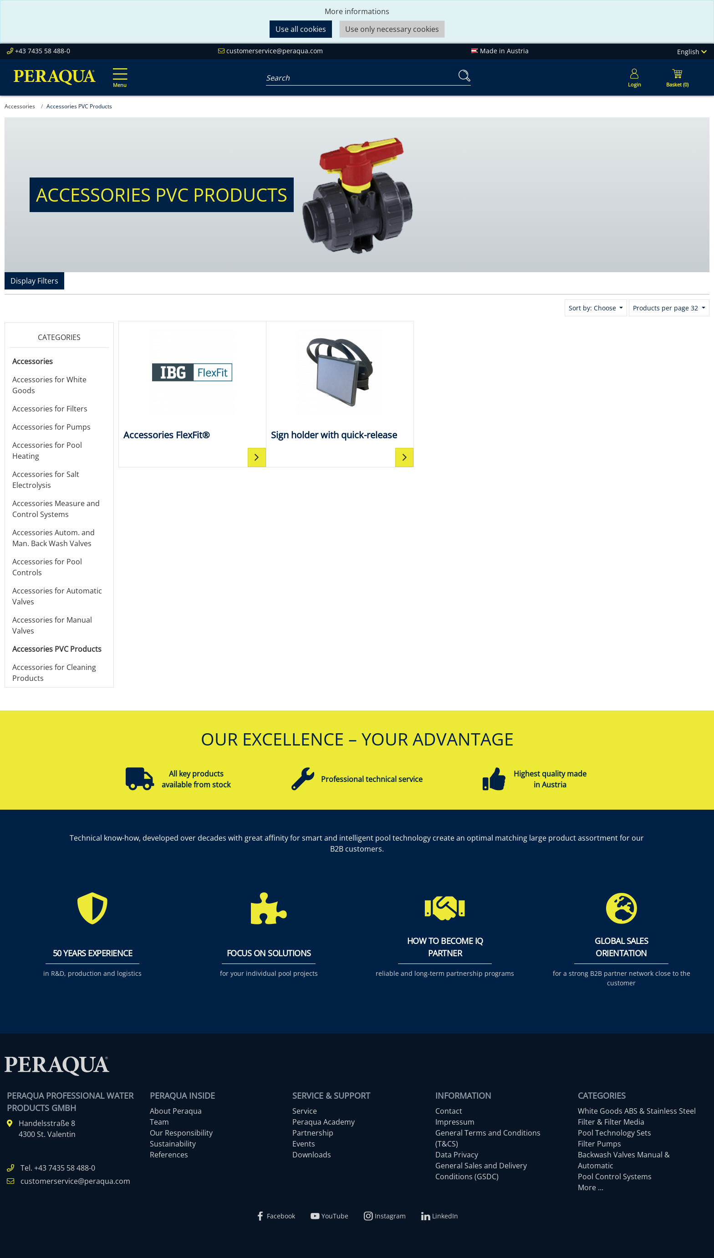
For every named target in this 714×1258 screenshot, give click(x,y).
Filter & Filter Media (611, 1122)
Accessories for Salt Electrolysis (45, 479)
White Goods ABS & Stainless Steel (637, 1111)
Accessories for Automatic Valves (57, 596)
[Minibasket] (677, 77)
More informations (357, 11)
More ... (590, 1187)
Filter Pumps (599, 1144)
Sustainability (173, 1144)
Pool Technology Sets (614, 1133)
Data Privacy (456, 1155)
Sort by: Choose (593, 308)
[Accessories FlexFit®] (192, 384)
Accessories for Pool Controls (47, 567)
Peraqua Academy (323, 1122)
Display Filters (34, 281)
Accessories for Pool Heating (47, 450)
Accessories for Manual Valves (52, 625)
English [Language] (692, 51)
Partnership (312, 1133)
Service (304, 1111)
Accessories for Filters (49, 409)
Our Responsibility (181, 1133)
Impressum (454, 1122)
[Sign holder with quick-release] (340, 384)
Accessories (32, 361)
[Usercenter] (634, 77)
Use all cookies (300, 29)
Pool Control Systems (615, 1177)
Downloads (311, 1155)
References (169, 1155)
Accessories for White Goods (49, 385)
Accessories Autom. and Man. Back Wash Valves (53, 538)
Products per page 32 (666, 308)
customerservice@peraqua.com (274, 50)
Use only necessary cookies (392, 29)
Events (303, 1144)
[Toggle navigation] (118, 71)
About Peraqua (176, 1111)
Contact (448, 1111)
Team (159, 1122)
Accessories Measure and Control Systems (56, 508)
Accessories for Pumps (51, 427)
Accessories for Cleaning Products (54, 672)
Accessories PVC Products (57, 649)
